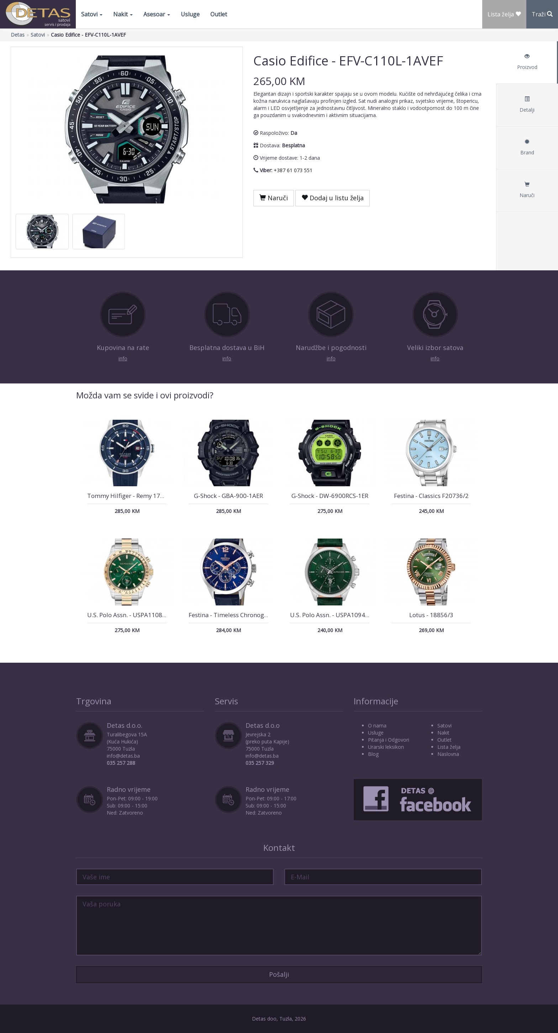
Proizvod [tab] (527, 62)
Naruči (273, 198)
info (123, 358)
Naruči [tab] (527, 190)
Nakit (123, 14)
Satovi (91, 14)
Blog (373, 754)
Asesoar (156, 14)
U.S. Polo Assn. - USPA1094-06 (332, 615)
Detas (18, 34)
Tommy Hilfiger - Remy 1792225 (132, 496)
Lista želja (448, 746)
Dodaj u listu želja (332, 198)
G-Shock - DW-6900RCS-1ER (329, 496)
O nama (377, 725)
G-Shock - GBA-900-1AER (228, 496)
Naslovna (448, 754)
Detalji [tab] (527, 104)
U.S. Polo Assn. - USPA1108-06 (129, 615)
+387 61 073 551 (293, 170)
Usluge (190, 14)
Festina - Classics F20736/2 (431, 496)
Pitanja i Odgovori (388, 739)
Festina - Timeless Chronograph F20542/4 (247, 615)
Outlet (218, 14)
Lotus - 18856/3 (431, 615)
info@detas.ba (123, 755)
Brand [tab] (527, 147)
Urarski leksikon (386, 746)
